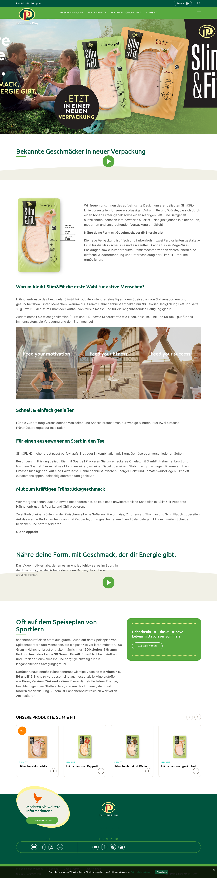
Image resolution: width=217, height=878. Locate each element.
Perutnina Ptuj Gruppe (28, 3)
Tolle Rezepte (97, 12)
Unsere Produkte (71, 12)
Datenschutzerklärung (141, 872)
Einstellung (162, 872)
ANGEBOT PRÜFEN (147, 646)
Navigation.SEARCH (199, 3)
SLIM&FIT (151, 12)
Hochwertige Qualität (126, 12)
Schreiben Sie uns (42, 820)
